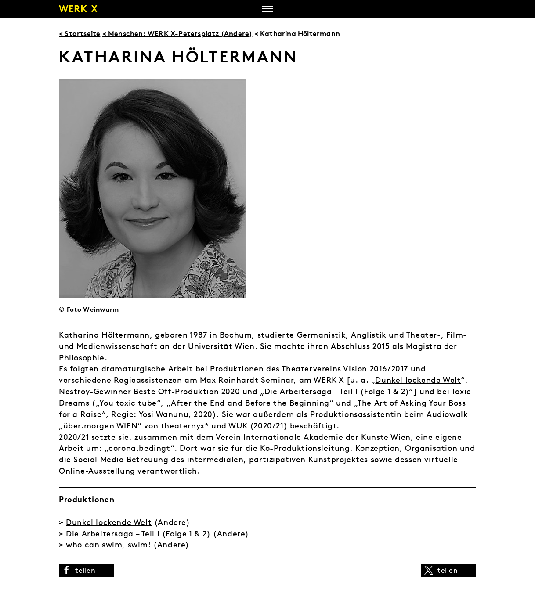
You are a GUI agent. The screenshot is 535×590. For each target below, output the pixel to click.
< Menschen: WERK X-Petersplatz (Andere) (177, 33)
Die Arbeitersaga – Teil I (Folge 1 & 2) (336, 391)
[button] (86, 570)
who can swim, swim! (108, 545)
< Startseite (79, 33)
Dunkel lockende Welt (418, 380)
